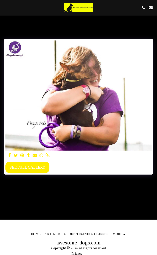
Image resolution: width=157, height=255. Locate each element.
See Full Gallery (27, 167)
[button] (5, 7)
